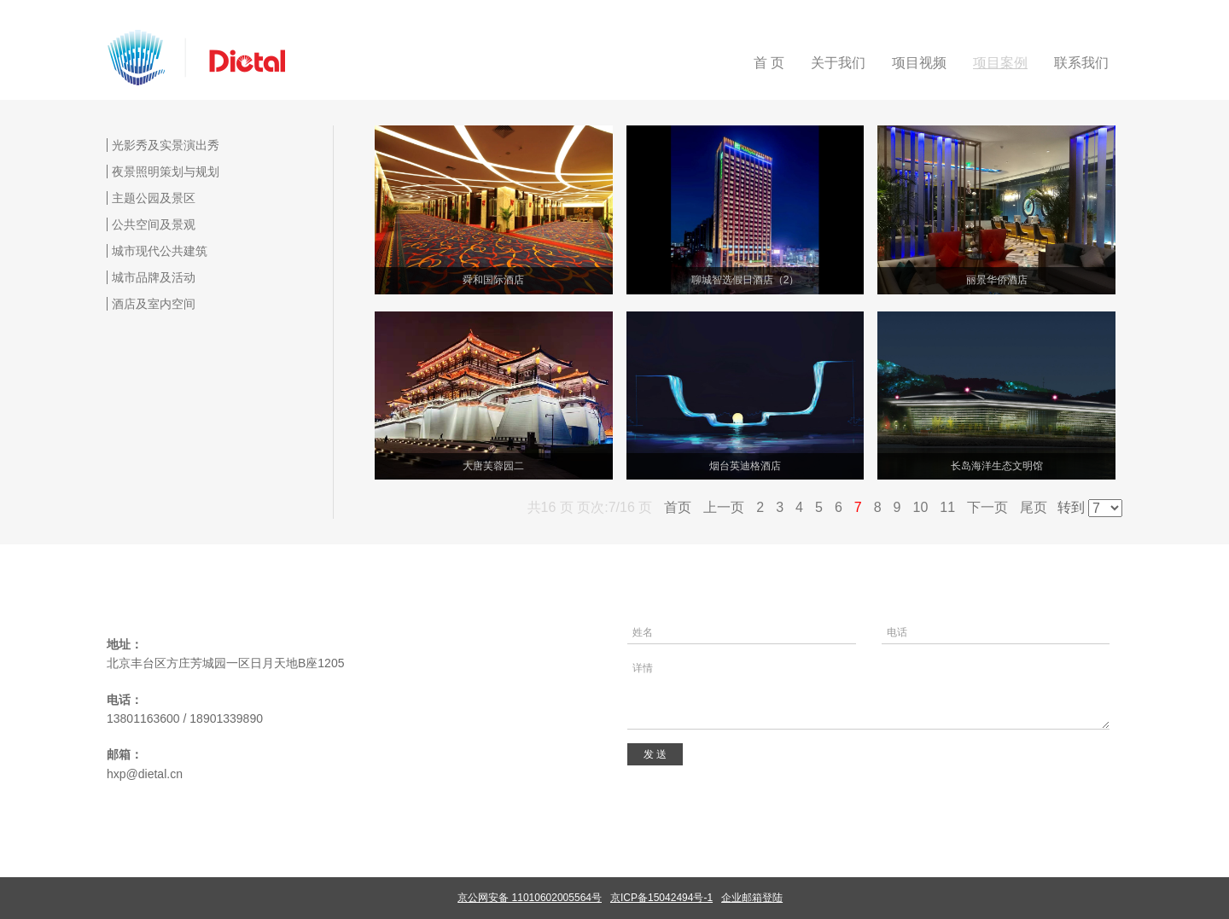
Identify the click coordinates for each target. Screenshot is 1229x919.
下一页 (987, 507)
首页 (677, 507)
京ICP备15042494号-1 (661, 898)
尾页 (1033, 507)
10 (921, 507)
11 (947, 507)
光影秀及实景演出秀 (165, 145)
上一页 (723, 507)
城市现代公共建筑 (159, 251)
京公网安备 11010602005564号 (529, 898)
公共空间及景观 (153, 224)
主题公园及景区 (153, 198)
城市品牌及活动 (153, 277)
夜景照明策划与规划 (165, 171)
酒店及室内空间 (153, 304)
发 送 (655, 754)
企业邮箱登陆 (752, 898)
